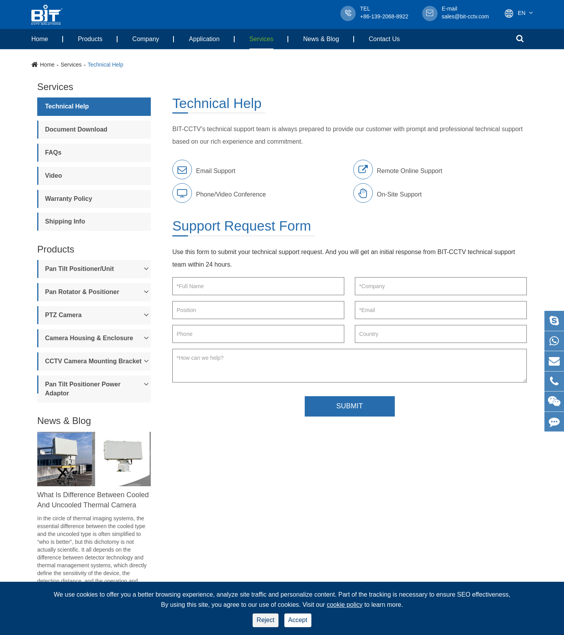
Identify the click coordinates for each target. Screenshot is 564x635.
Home (39, 39)
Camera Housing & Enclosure (89, 338)
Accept (297, 620)
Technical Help (105, 64)
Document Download (76, 129)
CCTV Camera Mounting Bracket (93, 361)
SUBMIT (349, 406)
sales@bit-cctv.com (465, 13)
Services (261, 39)
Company (145, 39)
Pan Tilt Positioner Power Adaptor (83, 389)
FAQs (53, 152)
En (521, 13)
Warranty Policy (68, 198)
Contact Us (384, 39)
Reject (265, 620)
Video (53, 175)
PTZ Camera (63, 315)
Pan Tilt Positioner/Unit (79, 268)
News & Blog (321, 39)
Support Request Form (241, 225)
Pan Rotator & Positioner (82, 292)
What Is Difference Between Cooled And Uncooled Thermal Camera (93, 500)
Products (90, 39)
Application (204, 39)
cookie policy (345, 604)
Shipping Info (65, 221)
